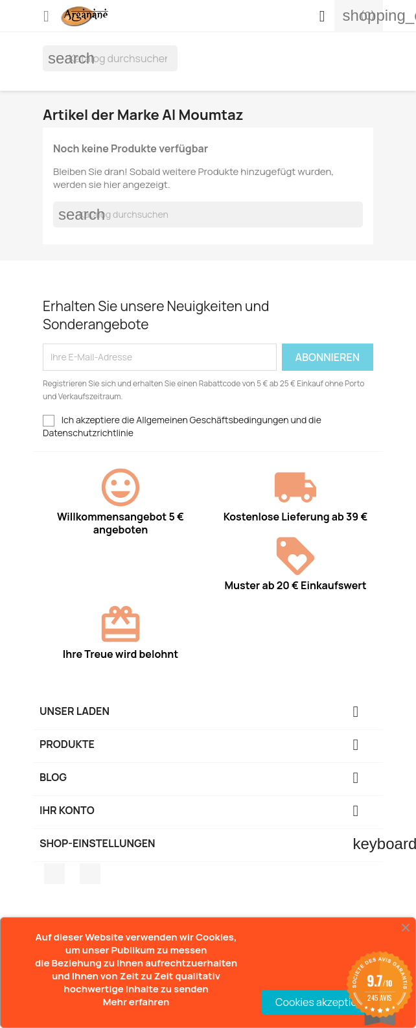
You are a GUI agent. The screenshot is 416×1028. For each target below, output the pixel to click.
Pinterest (90, 873)
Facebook (54, 873)
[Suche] (110, 58)
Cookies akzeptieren (324, 1002)
